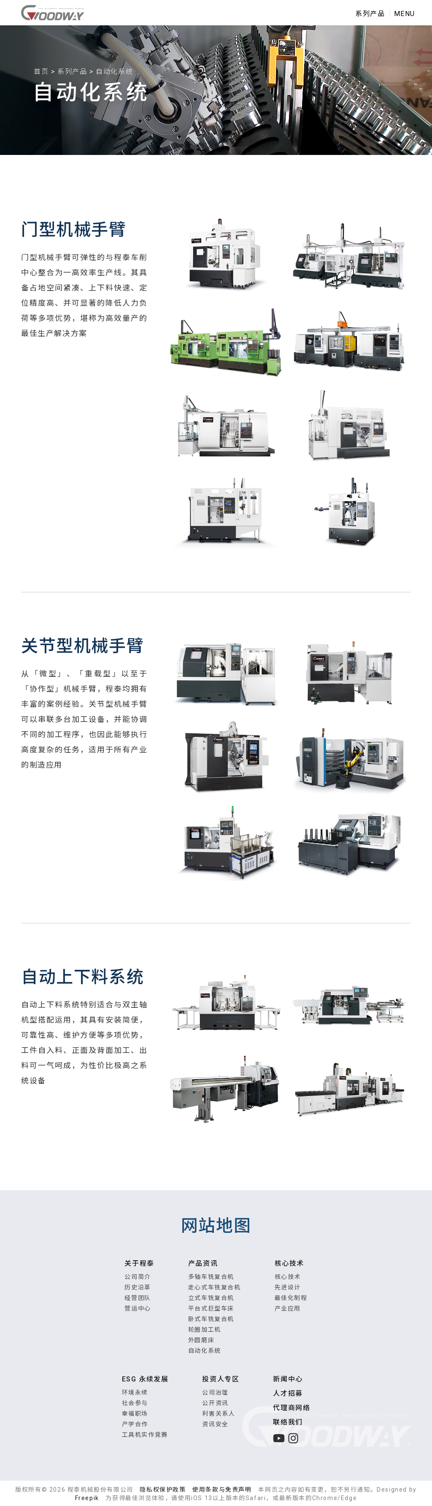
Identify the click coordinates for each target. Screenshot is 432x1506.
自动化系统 (204, 1350)
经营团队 (137, 1297)
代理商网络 (291, 1408)
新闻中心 (287, 1379)
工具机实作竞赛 (145, 1434)
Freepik (87, 1498)
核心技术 (288, 1276)
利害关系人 (218, 1413)
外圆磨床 (201, 1340)
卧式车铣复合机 (211, 1319)
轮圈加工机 (204, 1329)
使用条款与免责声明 (221, 1489)
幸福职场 (135, 1413)
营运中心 (137, 1308)
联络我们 (287, 1422)
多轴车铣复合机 (211, 1276)
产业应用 (288, 1308)
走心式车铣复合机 (214, 1287)
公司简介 (137, 1276)
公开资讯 (215, 1403)
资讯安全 (215, 1424)
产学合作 (135, 1424)
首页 (41, 72)
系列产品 (72, 72)
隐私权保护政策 (163, 1489)
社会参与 (135, 1403)
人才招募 (287, 1393)
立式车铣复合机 (211, 1297)
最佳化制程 (291, 1297)
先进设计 (288, 1287)
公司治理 (215, 1392)
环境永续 (135, 1392)
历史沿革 (137, 1287)
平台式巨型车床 (211, 1308)
